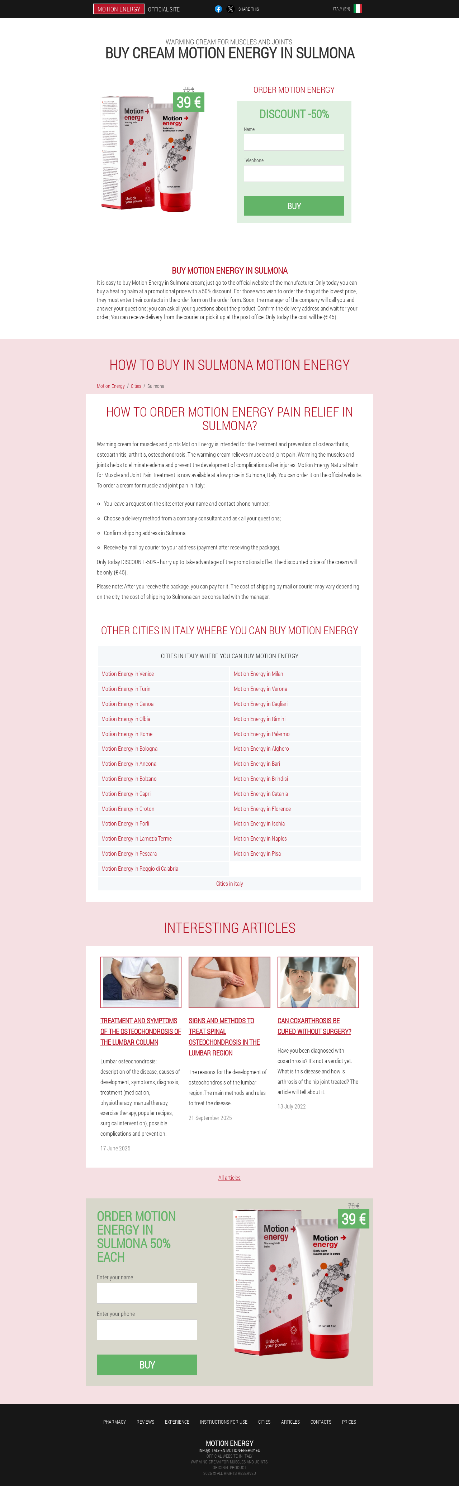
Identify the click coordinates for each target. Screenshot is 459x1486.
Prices (349, 1421)
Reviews (145, 1421)
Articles (290, 1421)
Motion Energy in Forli (125, 823)
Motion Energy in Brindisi (261, 778)
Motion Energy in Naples (260, 838)
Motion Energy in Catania (261, 793)
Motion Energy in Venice (127, 673)
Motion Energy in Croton (128, 808)
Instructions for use (223, 1421)
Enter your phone (116, 1314)
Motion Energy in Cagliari (261, 703)
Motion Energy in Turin (126, 688)
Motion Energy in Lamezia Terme (136, 838)
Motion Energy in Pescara (129, 853)
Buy (294, 206)
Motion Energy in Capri (126, 793)
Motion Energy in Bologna (129, 748)
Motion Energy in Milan (258, 673)
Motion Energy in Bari (257, 763)
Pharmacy (114, 1421)
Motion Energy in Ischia (259, 823)
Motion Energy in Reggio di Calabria (139, 868)
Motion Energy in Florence (262, 808)
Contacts (321, 1421)
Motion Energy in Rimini (259, 718)
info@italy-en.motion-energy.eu (229, 1450)
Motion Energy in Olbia (125, 718)
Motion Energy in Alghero (261, 748)
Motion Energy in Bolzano (129, 778)
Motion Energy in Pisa (257, 853)
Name (249, 129)
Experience (177, 1421)
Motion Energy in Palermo (262, 733)
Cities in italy (229, 883)
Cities (264, 1421)
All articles (229, 1177)
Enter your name (115, 1277)
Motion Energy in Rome (126, 733)
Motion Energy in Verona (260, 688)
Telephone (254, 160)
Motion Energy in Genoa (127, 703)
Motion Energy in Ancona (128, 763)
